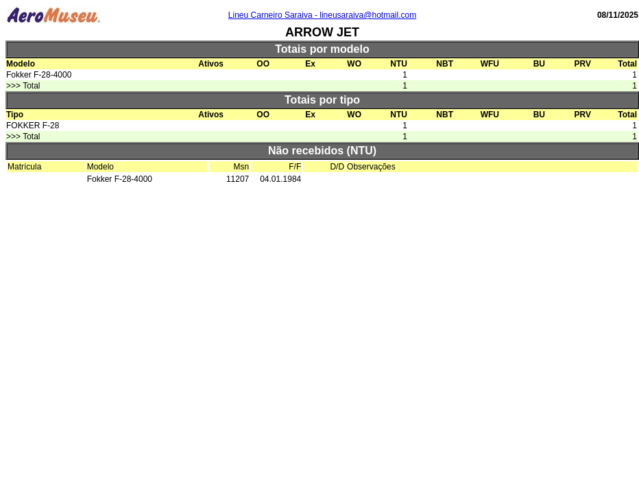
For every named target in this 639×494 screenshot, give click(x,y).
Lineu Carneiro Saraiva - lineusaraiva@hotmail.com (322, 15)
